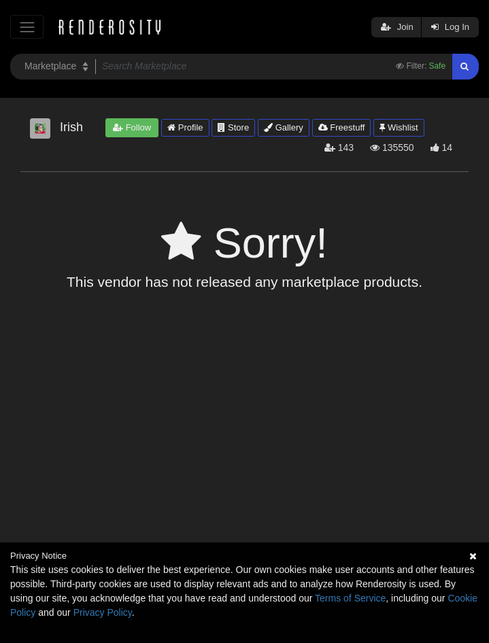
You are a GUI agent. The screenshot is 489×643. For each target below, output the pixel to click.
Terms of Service (350, 598)
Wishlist (399, 127)
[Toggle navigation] (27, 27)
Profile (185, 127)
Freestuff (341, 127)
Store (233, 127)
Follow (132, 127)
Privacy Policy (102, 612)
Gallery (283, 127)
